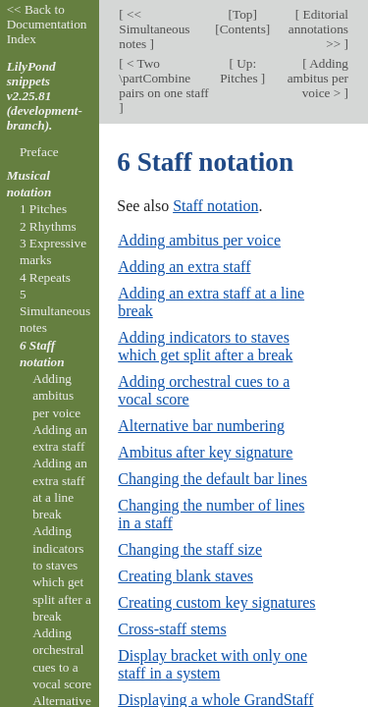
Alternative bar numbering (201, 425)
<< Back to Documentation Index (47, 24)
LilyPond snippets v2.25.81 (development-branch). (44, 96)
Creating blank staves (185, 576)
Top (242, 14)
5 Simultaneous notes (55, 311)
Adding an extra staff (184, 266)
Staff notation (215, 205)
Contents (243, 29)
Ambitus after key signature (205, 452)
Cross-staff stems (172, 629)
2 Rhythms (48, 226)
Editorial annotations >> (318, 29)
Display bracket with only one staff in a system (212, 664)
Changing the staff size (190, 549)
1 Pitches (43, 208)
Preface (39, 151)
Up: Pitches (240, 70)
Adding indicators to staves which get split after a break (205, 346)
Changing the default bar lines (212, 478)
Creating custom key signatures (216, 602)
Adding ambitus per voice (199, 240)
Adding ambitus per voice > (318, 78)
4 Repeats (45, 277)
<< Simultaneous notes (154, 29)
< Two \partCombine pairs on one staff (164, 78)
